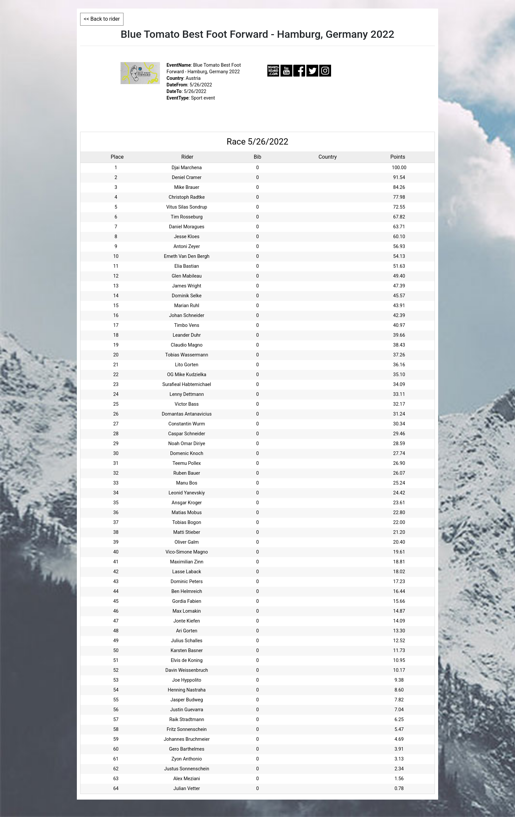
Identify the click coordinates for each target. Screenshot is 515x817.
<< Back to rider (102, 19)
